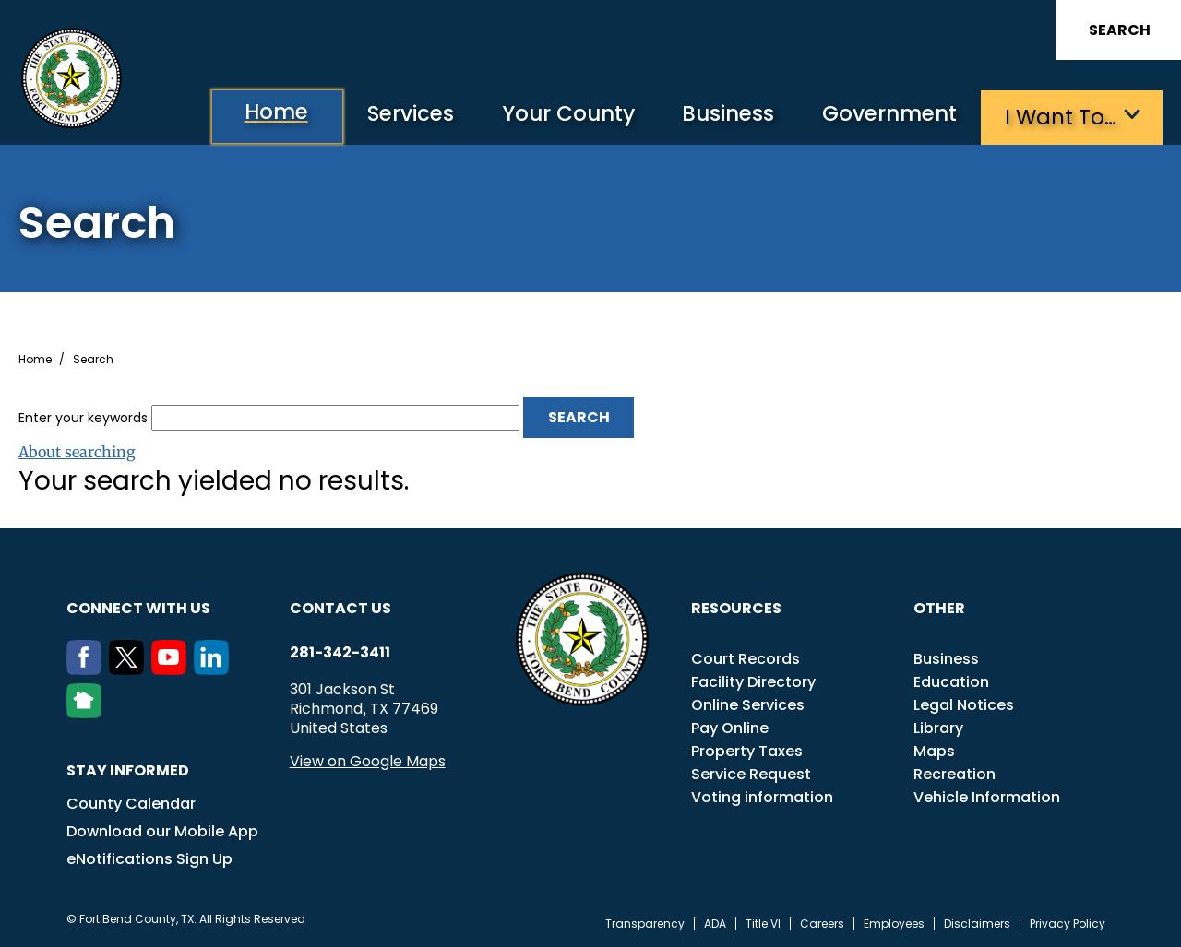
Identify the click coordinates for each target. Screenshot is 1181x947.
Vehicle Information (986, 796)
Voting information (762, 796)
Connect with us (138, 607)
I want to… (1060, 116)
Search (1120, 30)
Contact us (340, 607)
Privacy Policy (1067, 923)
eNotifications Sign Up (149, 858)
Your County (554, 116)
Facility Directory (753, 681)
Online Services (748, 704)
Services (391, 116)
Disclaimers (977, 923)
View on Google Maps (368, 760)
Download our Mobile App (162, 830)
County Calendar (131, 802)
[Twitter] (130, 668)
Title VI (763, 923)
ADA (715, 923)
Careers (822, 923)
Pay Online (730, 727)
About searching (77, 451)
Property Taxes (747, 750)
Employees (894, 923)
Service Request (751, 773)
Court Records (745, 658)
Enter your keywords (83, 416)
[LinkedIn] (215, 668)
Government (886, 116)
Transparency (645, 923)
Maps (934, 750)
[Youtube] (172, 668)
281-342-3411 (340, 652)
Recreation (954, 773)
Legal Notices (963, 704)
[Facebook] (87, 668)
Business (720, 116)
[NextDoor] (87, 712)
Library (938, 727)
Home (252, 115)
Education (951, 681)
